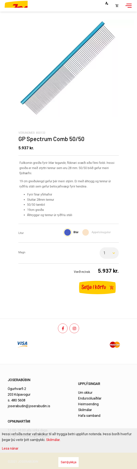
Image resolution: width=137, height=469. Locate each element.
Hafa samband (89, 416)
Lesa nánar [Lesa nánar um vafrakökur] (10, 448)
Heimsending (88, 404)
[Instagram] (74, 328)
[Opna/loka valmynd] (128, 7)
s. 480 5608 (16, 400)
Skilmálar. (53, 440)
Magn (21, 252)
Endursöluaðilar (90, 398)
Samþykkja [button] (68, 462)
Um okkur (85, 393)
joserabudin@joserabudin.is (29, 406)
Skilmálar (85, 410)
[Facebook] (63, 328)
